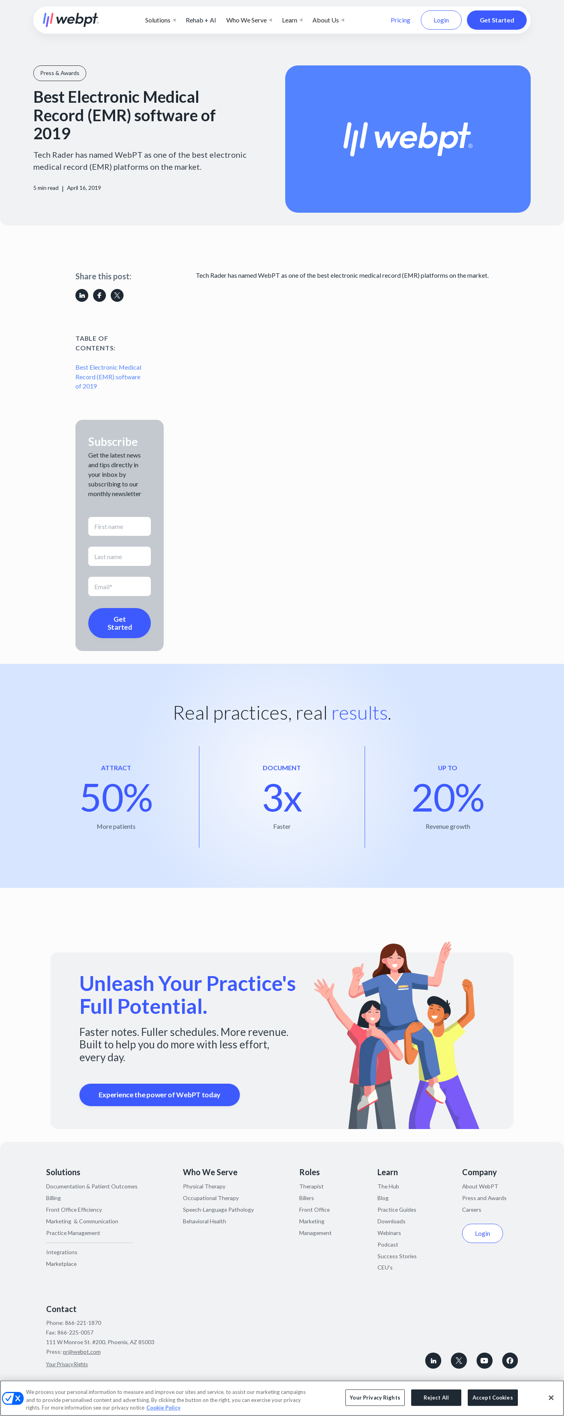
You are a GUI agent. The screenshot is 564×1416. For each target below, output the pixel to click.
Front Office (314, 1209)
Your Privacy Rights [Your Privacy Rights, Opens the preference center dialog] (375, 1397)
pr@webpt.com (82, 1351)
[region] (282, 1398)
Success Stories (397, 1256)
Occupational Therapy (211, 1197)
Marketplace (61, 1263)
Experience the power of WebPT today (160, 1094)
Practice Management (73, 1232)
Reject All (436, 1397)
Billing (53, 1197)
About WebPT (480, 1186)
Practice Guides (396, 1209)
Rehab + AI (201, 20)
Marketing (312, 1221)
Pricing (400, 20)
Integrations (61, 1252)
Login (441, 19)
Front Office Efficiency (74, 1209)
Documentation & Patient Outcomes (92, 1186)
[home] (71, 20)
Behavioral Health (204, 1221)
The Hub (388, 1186)
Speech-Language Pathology (218, 1209)
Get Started (497, 19)
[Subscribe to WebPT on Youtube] (485, 1361)
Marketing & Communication (82, 1221)
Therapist (311, 1186)
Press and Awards (484, 1197)
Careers (471, 1209)
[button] (160, 20)
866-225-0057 (75, 1332)
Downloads (391, 1221)
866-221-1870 (83, 1322)
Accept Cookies (493, 1397)
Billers (306, 1197)
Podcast (387, 1244)
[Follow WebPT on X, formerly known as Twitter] (459, 1361)
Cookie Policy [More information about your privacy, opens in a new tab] (163, 1407)
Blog (383, 1197)
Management (315, 1232)
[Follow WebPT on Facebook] (510, 1361)
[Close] (551, 1397)
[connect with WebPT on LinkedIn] (433, 1361)
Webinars (389, 1232)
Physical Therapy (204, 1186)
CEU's (385, 1267)
